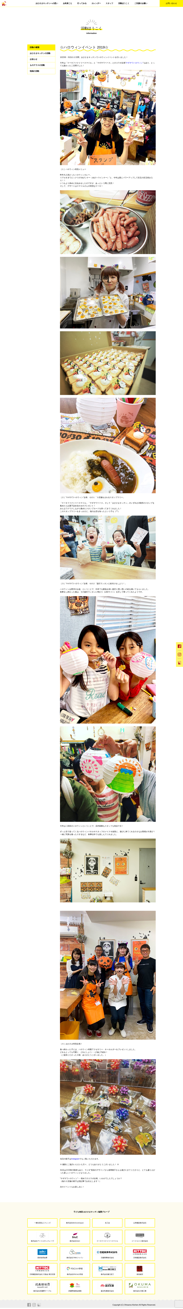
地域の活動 (34, 71)
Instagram (75, 1159)
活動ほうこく (123, 3)
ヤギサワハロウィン (134, 63)
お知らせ (33, 59)
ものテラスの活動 (37, 65)
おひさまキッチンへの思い (47, 3)
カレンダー (96, 3)
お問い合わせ (171, 3)
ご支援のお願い (140, 3)
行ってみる (82, 3)
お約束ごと (67, 3)
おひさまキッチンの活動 (40, 53)
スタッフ (109, 3)
